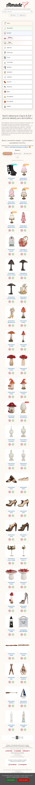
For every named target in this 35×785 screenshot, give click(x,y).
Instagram (22, 764)
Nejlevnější (27, 153)
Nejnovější (17, 153)
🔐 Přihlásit (13, 15)
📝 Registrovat (22, 15)
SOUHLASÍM (10, 780)
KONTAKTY (26, 751)
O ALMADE (17, 751)
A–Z (18, 157)
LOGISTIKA (8, 751)
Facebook (12, 764)
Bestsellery (7, 153)
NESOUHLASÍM (23, 780)
